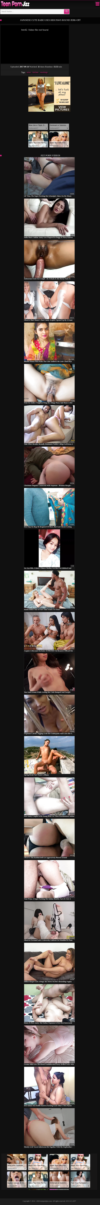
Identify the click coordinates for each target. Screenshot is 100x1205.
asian (29, 72)
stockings (44, 72)
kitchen (35, 72)
